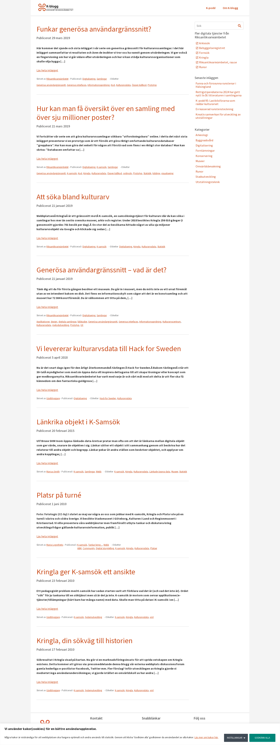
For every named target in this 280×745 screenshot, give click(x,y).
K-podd (210, 8)
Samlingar (102, 78)
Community (89, 548)
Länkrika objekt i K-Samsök (78, 421)
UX (82, 325)
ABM (79, 548)
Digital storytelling (105, 548)
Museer (174, 471)
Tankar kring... (95, 544)
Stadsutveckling (206, 176)
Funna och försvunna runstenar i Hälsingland (216, 84)
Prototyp (152, 85)
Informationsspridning (99, 85)
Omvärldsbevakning (208, 166)
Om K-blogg (230, 8)
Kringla (86, 173)
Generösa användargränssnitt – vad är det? (101, 269)
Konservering (204, 156)
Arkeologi (202, 135)
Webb (98, 471)
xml (152, 617)
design (54, 321)
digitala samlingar (67, 321)
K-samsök (101, 167)
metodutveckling (60, 325)
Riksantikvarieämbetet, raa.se (218, 62)
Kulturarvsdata (123, 85)
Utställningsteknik (208, 182)
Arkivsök (204, 43)
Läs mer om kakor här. (206, 737)
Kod (113, 85)
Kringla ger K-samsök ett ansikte (86, 571)
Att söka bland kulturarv (73, 196)
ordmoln (127, 173)
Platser (153, 548)
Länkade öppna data (159, 471)
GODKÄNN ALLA (262, 737)
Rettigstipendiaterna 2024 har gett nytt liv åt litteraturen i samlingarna (218, 93)
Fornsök (204, 53)
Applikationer (43, 321)
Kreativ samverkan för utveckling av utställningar (218, 116)
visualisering (167, 173)
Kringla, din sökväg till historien (84, 640)
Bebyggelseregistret (212, 48)
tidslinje (156, 173)
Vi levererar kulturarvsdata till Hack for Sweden (109, 348)
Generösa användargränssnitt (51, 85)
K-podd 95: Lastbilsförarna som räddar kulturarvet (215, 102)
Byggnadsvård (204, 140)
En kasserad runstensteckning (214, 109)
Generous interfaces (76, 85)
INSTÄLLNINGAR (233, 737)
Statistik (147, 173)
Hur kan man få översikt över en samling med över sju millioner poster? (106, 113)
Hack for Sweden (108, 398)
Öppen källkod (139, 85)
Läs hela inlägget (47, 70)
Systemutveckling (93, 617)
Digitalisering (89, 78)
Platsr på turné (59, 495)
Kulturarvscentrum (172, 321)
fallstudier (82, 321)
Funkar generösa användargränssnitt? (94, 29)
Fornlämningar (205, 150)
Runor (203, 67)
